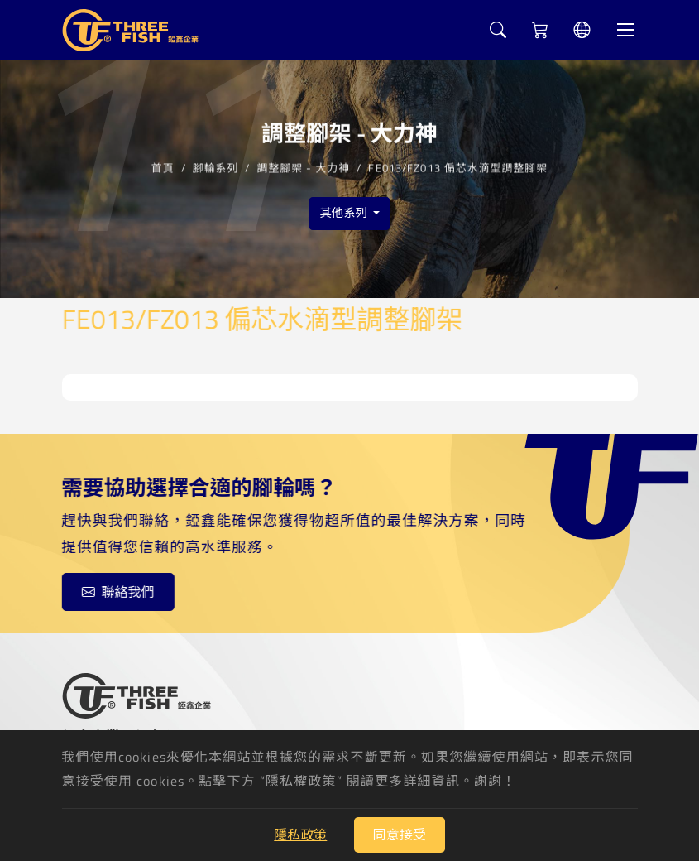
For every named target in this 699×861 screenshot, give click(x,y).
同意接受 (399, 834)
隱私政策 (300, 834)
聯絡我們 (117, 592)
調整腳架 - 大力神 (304, 166)
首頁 (163, 166)
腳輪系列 (216, 166)
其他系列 (344, 213)
